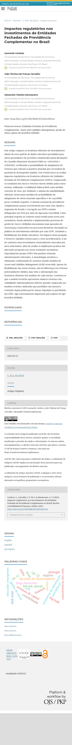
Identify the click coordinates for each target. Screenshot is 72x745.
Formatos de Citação (21, 546)
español (8, 576)
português (9, 580)
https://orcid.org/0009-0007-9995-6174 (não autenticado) (30, 68)
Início (7, 20)
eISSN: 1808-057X (11, 683)
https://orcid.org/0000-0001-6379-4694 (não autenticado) (30, 109)
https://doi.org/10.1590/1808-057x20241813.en (32, 119)
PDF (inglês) (38, 369)
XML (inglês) (15, 369)
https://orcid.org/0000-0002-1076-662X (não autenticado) (30, 89)
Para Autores (10, 662)
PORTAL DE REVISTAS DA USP (15, 4)
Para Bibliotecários (13, 666)
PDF (55, 369)
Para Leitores (10, 657)
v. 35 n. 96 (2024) (30, 20)
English (8, 571)
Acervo (17, 20)
